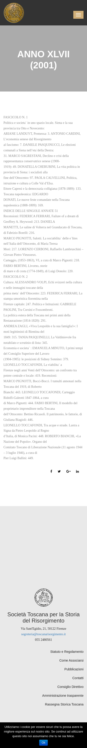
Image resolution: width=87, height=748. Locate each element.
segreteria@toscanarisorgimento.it (43, 634)
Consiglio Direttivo (70, 687)
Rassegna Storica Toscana (64, 704)
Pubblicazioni (74, 669)
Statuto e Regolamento (67, 651)
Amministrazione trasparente (63, 695)
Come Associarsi (71, 660)
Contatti (78, 678)
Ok (43, 742)
